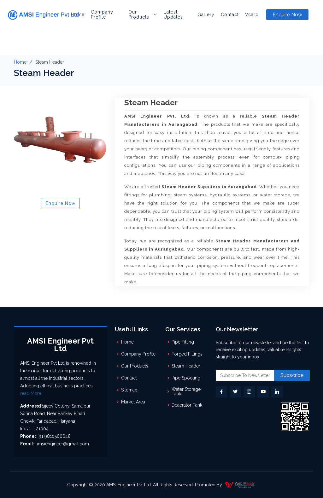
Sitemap (129, 390)
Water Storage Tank (186, 391)
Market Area (133, 402)
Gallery (205, 14)
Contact (230, 14)
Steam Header (186, 366)
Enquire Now (287, 15)
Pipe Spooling (186, 378)
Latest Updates (173, 14)
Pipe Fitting (183, 342)
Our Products (134, 366)
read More (30, 393)
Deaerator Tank (187, 405)
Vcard (252, 14)
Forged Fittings (187, 354)
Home (78, 14)
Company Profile (102, 14)
